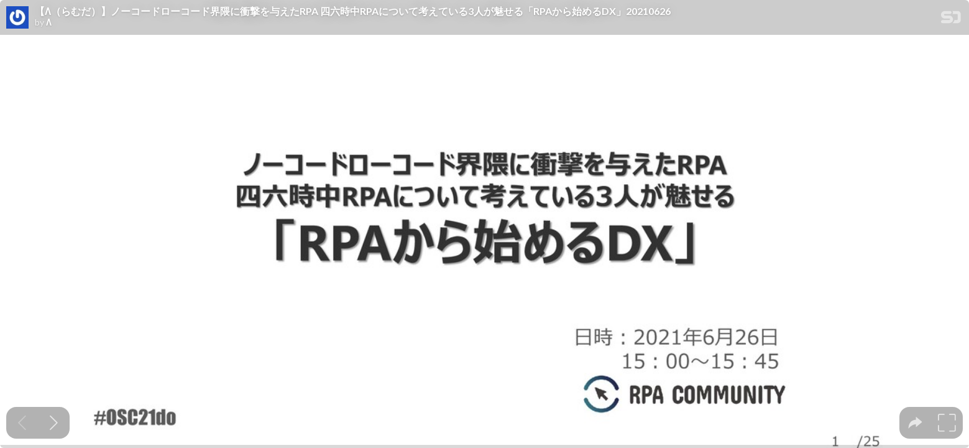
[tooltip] (915, 423)
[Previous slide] (22, 423)
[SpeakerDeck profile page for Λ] (17, 18)
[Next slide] (54, 423)
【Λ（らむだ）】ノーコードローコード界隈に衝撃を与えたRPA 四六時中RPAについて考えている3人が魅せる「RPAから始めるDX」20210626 (353, 11)
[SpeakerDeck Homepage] (951, 20)
